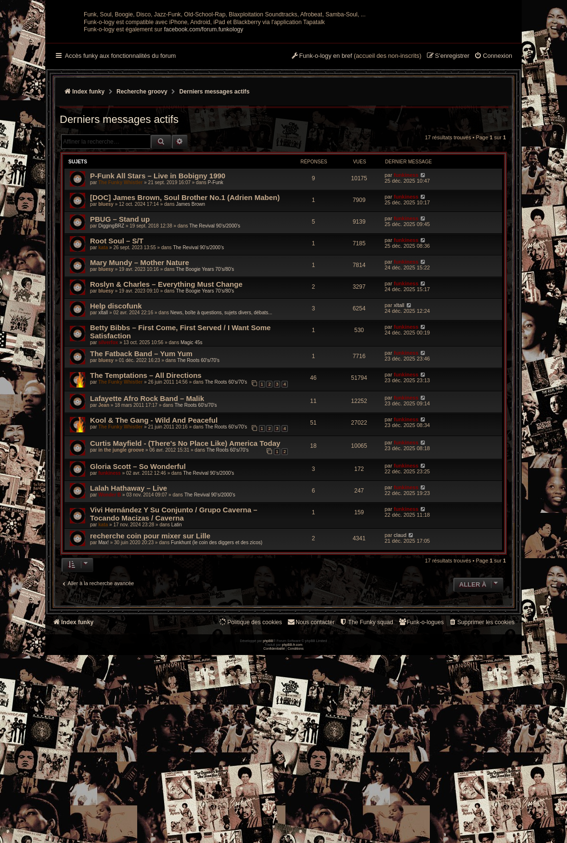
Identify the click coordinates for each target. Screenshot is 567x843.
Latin (176, 619)
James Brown (190, 298)
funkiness (406, 269)
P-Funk (215, 277)
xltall (103, 407)
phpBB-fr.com (292, 832)
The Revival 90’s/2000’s (214, 320)
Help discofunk (116, 400)
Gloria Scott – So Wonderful (138, 561)
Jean (103, 499)
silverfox (108, 437)
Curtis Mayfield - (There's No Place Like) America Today (185, 538)
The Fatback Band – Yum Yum (141, 448)
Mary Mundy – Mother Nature (139, 357)
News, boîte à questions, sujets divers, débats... (221, 407)
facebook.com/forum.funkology (204, 123)
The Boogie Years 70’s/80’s (205, 363)
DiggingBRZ (111, 320)
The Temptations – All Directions (146, 470)
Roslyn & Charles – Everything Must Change (166, 379)
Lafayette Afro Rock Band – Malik (147, 493)
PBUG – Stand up (120, 313)
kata (103, 342)
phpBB (268, 828)
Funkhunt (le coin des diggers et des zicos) (216, 637)
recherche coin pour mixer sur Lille (150, 630)
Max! (103, 637)
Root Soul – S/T (116, 335)
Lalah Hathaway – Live (128, 582)
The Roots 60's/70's (198, 454)
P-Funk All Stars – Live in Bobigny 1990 (157, 270)
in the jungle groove (121, 544)
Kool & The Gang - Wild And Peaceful (154, 514)
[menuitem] (493, 151)
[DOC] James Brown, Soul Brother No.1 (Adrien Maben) (185, 292)
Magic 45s (191, 437)
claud (400, 629)
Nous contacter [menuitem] (311, 716)
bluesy (106, 298)
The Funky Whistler (120, 277)
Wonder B (109, 589)
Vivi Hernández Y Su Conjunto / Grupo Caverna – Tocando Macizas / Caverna (174, 608)
